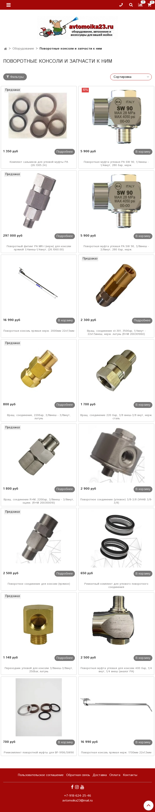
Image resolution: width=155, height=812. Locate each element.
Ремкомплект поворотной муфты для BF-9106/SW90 (39, 752)
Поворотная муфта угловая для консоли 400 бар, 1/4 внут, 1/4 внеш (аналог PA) (116, 670)
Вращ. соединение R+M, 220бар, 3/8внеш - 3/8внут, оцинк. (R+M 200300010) (39, 501)
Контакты (130, 775)
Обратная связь (78, 775)
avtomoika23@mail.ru (77, 800)
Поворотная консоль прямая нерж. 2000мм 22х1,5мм (38, 330)
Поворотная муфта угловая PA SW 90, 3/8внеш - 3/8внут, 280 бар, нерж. (116, 248)
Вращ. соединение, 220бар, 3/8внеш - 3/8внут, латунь (38, 417)
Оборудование (23, 48)
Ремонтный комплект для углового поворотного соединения (116, 585)
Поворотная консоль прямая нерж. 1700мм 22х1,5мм (116, 752)
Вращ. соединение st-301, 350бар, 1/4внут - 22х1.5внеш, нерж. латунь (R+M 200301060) (116, 332)
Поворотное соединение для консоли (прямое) (39, 583)
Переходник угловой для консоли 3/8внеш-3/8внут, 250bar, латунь (39, 670)
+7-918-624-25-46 (77, 795)
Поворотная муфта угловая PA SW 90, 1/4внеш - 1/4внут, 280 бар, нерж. (116, 163)
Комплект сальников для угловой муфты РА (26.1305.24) (39, 163)
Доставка (100, 775)
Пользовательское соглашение (41, 775)
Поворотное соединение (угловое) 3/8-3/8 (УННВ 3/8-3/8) (116, 501)
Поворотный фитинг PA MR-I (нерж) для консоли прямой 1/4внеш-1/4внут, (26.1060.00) (39, 248)
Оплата (114, 775)
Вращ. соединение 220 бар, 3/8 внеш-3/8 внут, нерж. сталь (116, 417)
